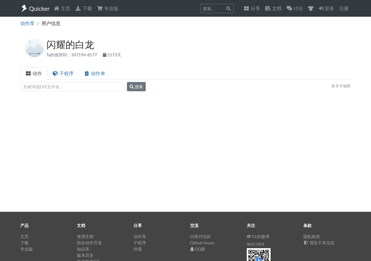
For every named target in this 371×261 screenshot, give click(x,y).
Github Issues (202, 242)
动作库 (27, 23)
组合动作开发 (89, 242)
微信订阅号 (256, 244)
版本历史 (85, 255)
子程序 (63, 73)
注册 (344, 8)
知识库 (83, 248)
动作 (33, 73)
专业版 (107, 8)
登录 (326, 8)
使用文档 (85, 236)
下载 (83, 8)
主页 (62, 8)
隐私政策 (311, 236)
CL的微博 (258, 236)
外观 (138, 248)
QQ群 (198, 248)
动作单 (94, 73)
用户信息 (50, 23)
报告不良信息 (319, 242)
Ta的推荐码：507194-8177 (72, 54)
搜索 (136, 86)
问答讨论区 (200, 236)
